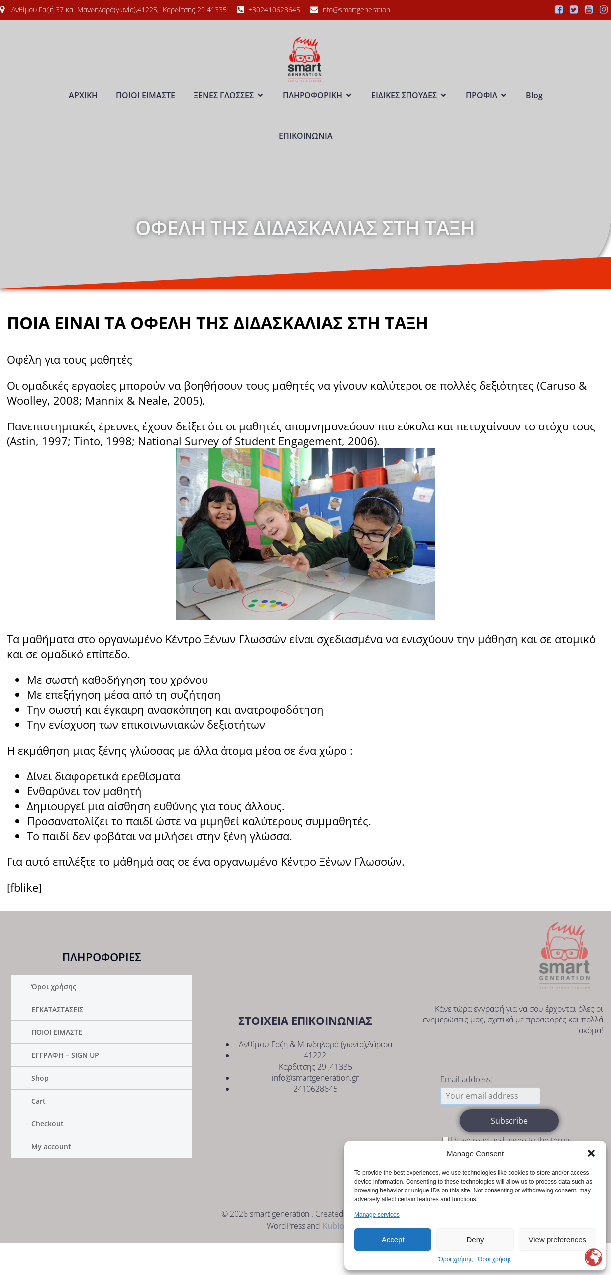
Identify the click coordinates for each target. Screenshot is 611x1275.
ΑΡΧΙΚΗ (83, 111)
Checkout (47, 1155)
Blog (534, 111)
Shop (40, 1109)
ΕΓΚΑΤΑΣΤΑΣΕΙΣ (57, 1041)
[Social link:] (558, 9)
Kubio (333, 1257)
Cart (38, 1132)
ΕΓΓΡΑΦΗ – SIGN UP (65, 1087)
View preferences (558, 1239)
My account (51, 1178)
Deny (475, 1239)
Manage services (377, 1214)
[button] (591, 1153)
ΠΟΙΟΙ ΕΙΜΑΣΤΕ (145, 111)
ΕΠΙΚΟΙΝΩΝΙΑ (306, 151)
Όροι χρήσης (456, 1259)
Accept (393, 1239)
